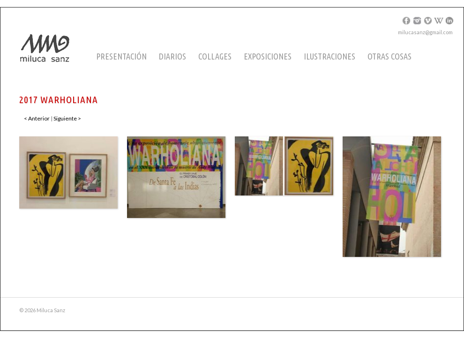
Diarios (172, 56)
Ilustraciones (329, 56)
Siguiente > (67, 118)
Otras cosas (389, 56)
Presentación (121, 56)
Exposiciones (268, 56)
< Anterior (37, 118)
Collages (215, 56)
